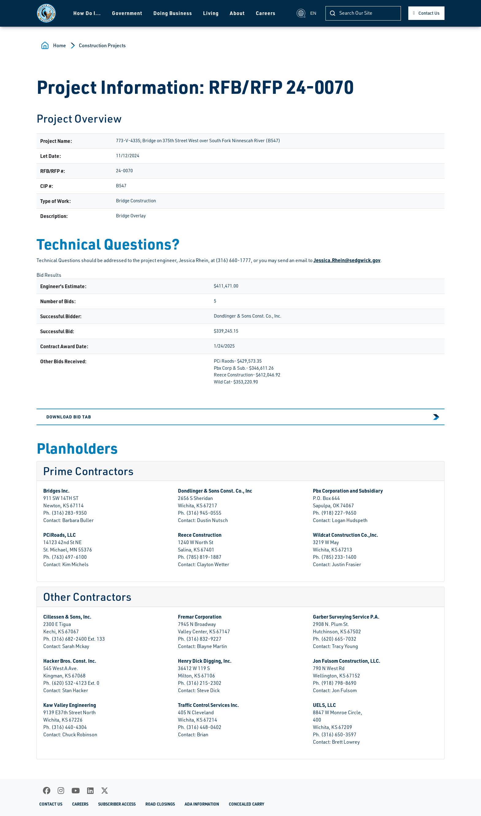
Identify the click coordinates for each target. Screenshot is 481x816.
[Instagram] (61, 790)
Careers (265, 13)
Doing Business (172, 13)
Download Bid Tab (68, 416)
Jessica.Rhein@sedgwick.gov (347, 260)
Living (210, 13)
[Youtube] (75, 790)
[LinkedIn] (90, 790)
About (236, 13)
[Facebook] (46, 790)
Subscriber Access (117, 804)
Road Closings (160, 804)
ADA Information (202, 804)
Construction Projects (102, 45)
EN (306, 13)
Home (59, 45)
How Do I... (87, 13)
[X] (104, 790)
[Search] (363, 13)
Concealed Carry (246, 804)
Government (127, 13)
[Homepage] (46, 13)
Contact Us (429, 13)
